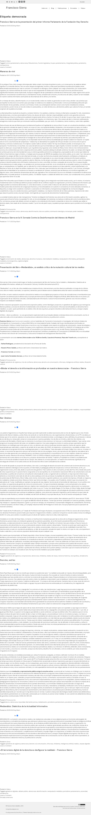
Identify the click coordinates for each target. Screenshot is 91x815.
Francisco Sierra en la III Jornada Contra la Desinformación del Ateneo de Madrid (37, 217)
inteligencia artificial (72, 362)
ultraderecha (84, 556)
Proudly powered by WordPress (14, 812)
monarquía (68, 211)
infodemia (43, 556)
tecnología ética (12, 261)
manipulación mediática (54, 791)
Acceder (82, 2)
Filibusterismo (32, 63)
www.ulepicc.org (53, 329)
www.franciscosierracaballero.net (22, 321)
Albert (18, 26)
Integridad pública (72, 63)
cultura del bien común (12, 211)
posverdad (84, 791)
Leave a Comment (5, 67)
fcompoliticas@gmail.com (12, 809)
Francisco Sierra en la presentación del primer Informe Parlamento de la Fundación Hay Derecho (44, 21)
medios (81, 362)
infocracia (62, 362)
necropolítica (75, 556)
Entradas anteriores (6, 797)
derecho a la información (49, 410)
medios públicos (63, 410)
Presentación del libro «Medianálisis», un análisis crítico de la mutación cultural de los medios (42, 267)
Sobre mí (44, 8)
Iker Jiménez (6, 418)
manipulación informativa (67, 259)
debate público (23, 791)
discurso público (44, 211)
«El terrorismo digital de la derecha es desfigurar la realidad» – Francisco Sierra (36, 750)
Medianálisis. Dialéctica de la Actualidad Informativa (23, 706)
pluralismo (68, 702)
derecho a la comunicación (50, 362)
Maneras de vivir (7, 71)
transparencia (4, 65)
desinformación (33, 211)
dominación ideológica (57, 211)
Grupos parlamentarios (58, 63)
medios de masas (52, 556)
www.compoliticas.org (32, 325)
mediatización (42, 702)
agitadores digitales (11, 791)
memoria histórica (64, 556)
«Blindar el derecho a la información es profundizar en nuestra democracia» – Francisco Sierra (43, 368)
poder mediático (78, 211)
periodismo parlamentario (56, 702)
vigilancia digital (23, 261)
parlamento (82, 63)
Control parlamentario (12, 63)
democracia (24, 63)
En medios (73, 8)
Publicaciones (62, 8)
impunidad (21, 702)
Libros (8, 742)
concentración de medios (13, 259)
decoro (7, 702)
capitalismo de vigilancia (13, 362)
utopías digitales (84, 744)
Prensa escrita (10, 209)
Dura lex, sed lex (7, 560)
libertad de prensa (31, 702)
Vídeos (83, 8)
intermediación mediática (51, 259)
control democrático (11, 410)
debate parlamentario (26, 410)
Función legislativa (44, 63)
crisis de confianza (27, 362)
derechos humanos (36, 259)
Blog (52, 8)
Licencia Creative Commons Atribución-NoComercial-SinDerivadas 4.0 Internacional (74, 807)
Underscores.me (37, 812)
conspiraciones (26, 556)
